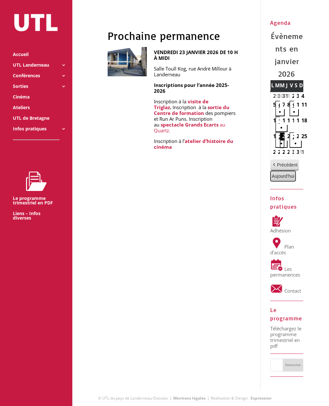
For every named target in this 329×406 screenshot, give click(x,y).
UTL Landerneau (31, 56)
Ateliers (21, 98)
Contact (285, 291)
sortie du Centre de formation (191, 110)
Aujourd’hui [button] (283, 176)
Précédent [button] (285, 165)
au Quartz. (189, 127)
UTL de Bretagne (31, 109)
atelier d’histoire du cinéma (193, 144)
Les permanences (285, 272)
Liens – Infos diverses (26, 207)
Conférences (26, 67)
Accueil (21, 45)
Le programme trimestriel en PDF (33, 179)
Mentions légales (189, 398)
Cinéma (21, 88)
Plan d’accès (282, 249)
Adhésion (280, 228)
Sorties (20, 77)
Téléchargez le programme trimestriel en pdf (285, 337)
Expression (261, 398)
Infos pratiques (30, 120)
